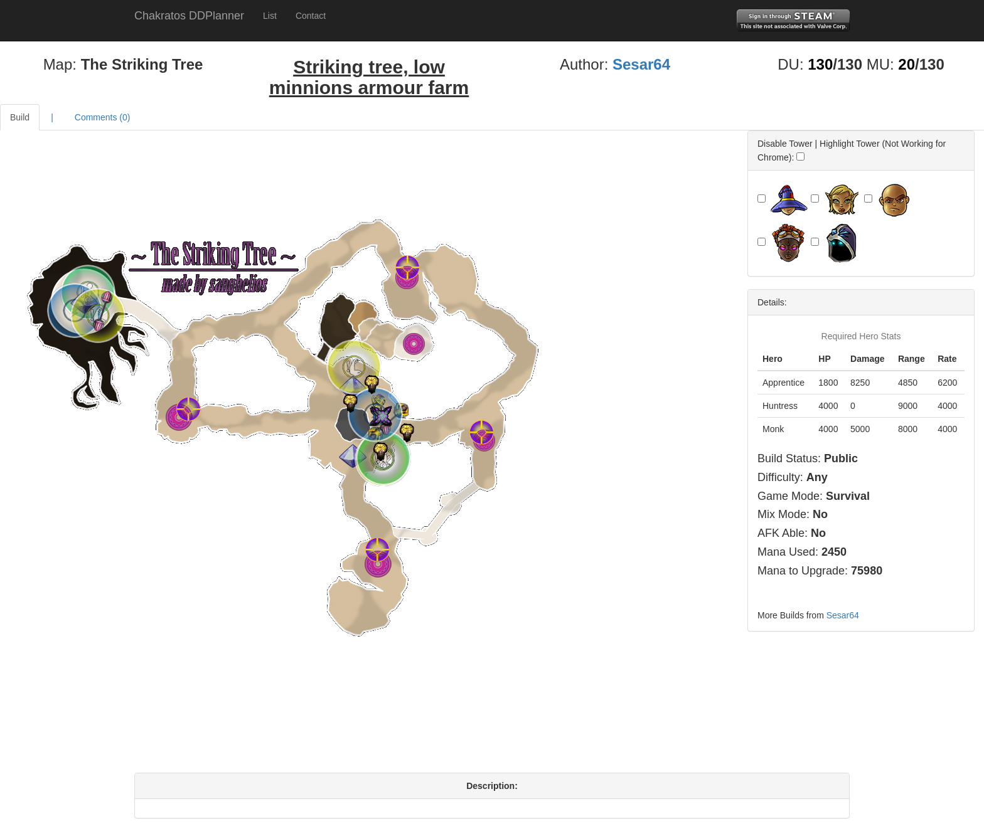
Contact (311, 16)
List (270, 16)
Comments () (103, 117)
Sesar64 (641, 64)
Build (19, 117)
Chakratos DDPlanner (189, 15)
